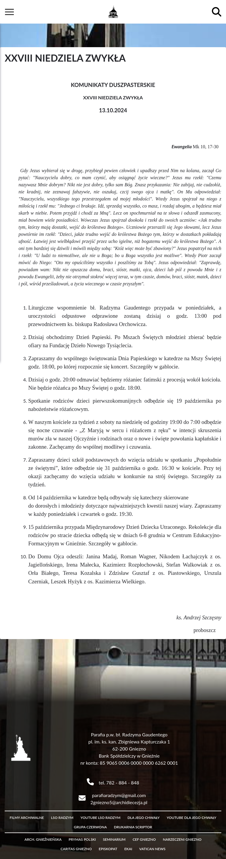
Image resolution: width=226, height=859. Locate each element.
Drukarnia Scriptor (133, 827)
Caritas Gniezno (76, 849)
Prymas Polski (82, 839)
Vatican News (152, 849)
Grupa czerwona (90, 827)
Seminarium (114, 839)
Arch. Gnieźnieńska (43, 839)
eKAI (128, 849)
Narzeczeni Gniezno (182, 839)
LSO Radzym (62, 817)
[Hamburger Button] (9, 12)
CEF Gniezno (144, 839)
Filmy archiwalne (27, 817)
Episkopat (108, 849)
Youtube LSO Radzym (100, 817)
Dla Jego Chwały (143, 817)
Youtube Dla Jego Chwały (192, 817)
